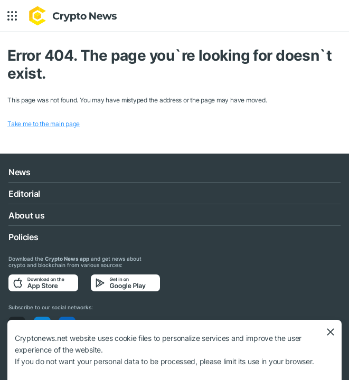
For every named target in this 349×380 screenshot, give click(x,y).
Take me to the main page (43, 124)
